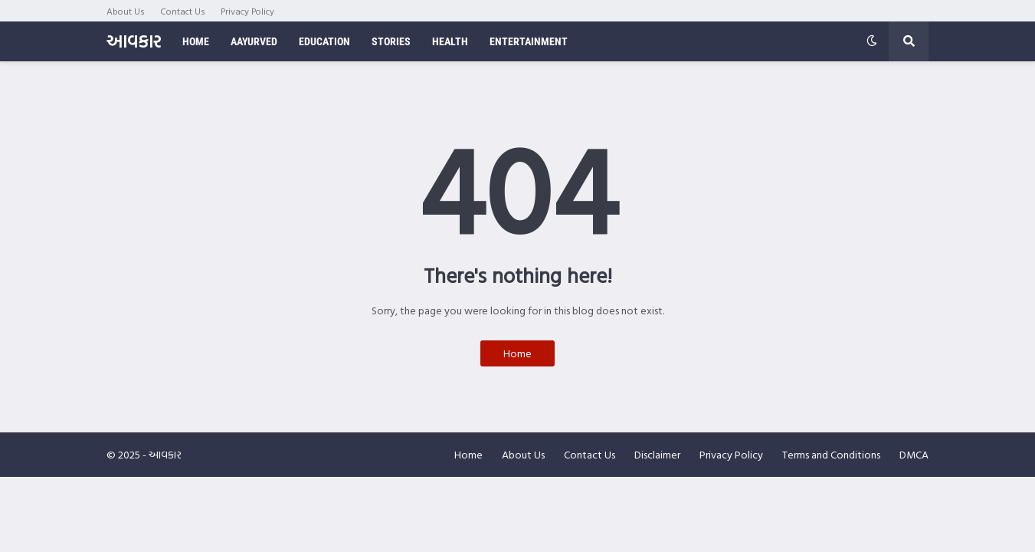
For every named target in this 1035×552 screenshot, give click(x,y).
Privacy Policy (247, 11)
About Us (125, 11)
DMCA (914, 454)
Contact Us (182, 11)
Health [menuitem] (450, 41)
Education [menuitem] (324, 41)
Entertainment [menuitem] (529, 41)
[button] (872, 41)
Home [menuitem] (195, 41)
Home (517, 353)
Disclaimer (657, 454)
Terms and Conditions (831, 454)
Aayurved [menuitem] (254, 41)
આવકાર (133, 41)
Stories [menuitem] (391, 41)
